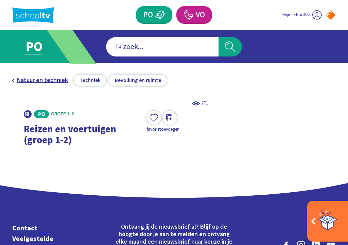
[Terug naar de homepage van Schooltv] (33, 15)
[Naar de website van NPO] (331, 15)
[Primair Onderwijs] (154, 15)
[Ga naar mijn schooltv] (302, 14)
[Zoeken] (230, 46)
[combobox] (162, 46)
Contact (24, 228)
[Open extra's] (327, 221)
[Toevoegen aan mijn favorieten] (153, 121)
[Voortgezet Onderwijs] (194, 15)
